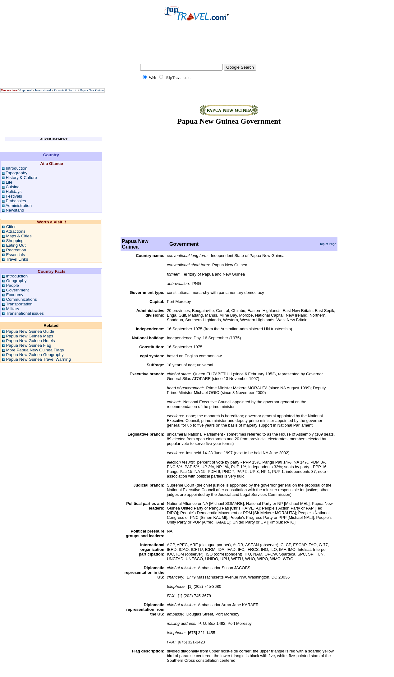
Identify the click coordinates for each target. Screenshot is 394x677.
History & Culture (21, 177)
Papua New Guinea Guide (30, 331)
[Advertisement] (197, 47)
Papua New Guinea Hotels (30, 340)
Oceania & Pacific (65, 90)
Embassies (16, 201)
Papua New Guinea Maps (29, 336)
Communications (21, 299)
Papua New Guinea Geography (34, 354)
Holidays (13, 191)
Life (9, 182)
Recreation (16, 250)
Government (17, 290)
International (43, 90)
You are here (9, 90)
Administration (19, 205)
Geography (16, 280)
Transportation (19, 304)
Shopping (14, 240)
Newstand (15, 210)
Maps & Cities (18, 236)
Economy (14, 294)
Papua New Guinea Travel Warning (38, 359)
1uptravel (26, 90)
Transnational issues (25, 313)
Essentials (15, 254)
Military (12, 308)
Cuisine (12, 187)
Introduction (16, 168)
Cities (11, 226)
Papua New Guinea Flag (28, 345)
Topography (16, 173)
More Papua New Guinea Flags (35, 350)
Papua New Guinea (92, 90)
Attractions (15, 231)
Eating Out (15, 245)
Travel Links (17, 259)
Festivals (14, 196)
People (12, 285)
